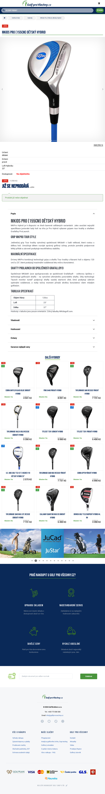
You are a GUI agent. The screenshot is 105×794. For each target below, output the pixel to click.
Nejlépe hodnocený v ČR (50, 786)
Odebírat (88, 676)
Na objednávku (23, 174)
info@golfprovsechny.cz (54, 715)
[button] (4, 89)
